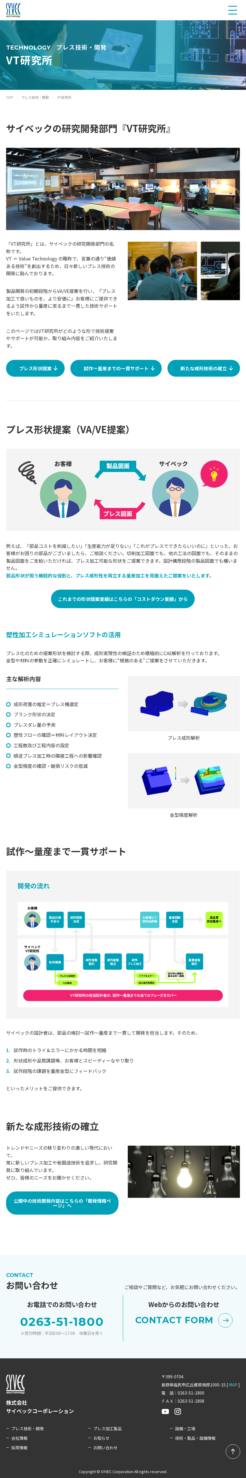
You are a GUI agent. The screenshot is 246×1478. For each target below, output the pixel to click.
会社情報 (19, 1438)
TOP (9, 97)
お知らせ (101, 1438)
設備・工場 (185, 1428)
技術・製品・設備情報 (195, 1438)
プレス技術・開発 (35, 97)
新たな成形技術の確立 (210, 367)
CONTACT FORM (184, 1320)
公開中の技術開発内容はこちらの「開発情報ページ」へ (62, 1203)
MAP (233, 1385)
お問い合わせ (105, 1447)
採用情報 (19, 1447)
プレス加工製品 (107, 1428)
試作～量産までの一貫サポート (122, 367)
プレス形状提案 (41, 367)
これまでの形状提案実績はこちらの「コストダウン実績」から (123, 598)
